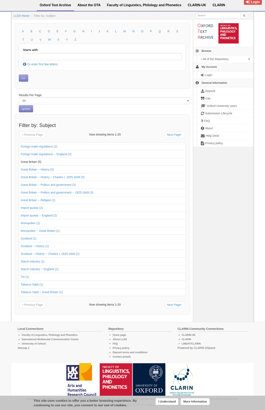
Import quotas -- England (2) (39, 215)
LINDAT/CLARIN (191, 343)
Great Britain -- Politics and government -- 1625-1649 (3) (57, 192)
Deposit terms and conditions (130, 352)
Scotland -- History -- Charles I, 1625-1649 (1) (50, 253)
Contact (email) (122, 356)
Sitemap (22, 348)
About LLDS (120, 339)
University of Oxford (34, 343)
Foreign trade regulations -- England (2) (46, 154)
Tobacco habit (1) (32, 284)
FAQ (115, 343)
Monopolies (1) (30, 223)
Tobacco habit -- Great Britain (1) (42, 292)
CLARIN (186, 339)
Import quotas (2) (32, 207)
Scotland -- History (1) (35, 246)
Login (253, 2)
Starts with (30, 50)
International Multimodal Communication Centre (50, 339)
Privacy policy (121, 348)
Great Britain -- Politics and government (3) (48, 184)
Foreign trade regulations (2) (39, 146)
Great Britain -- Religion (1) (38, 200)
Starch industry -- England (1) (40, 269)
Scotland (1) (28, 238)
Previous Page (32, 134)
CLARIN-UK (189, 335)
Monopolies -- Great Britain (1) (40, 230)
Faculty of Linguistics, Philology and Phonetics (49, 335)
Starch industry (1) (32, 261)
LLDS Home (21, 15)
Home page (119, 335)
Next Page (174, 134)
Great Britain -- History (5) (37, 169)
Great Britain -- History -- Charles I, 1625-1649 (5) (52, 177)
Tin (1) (25, 276)
